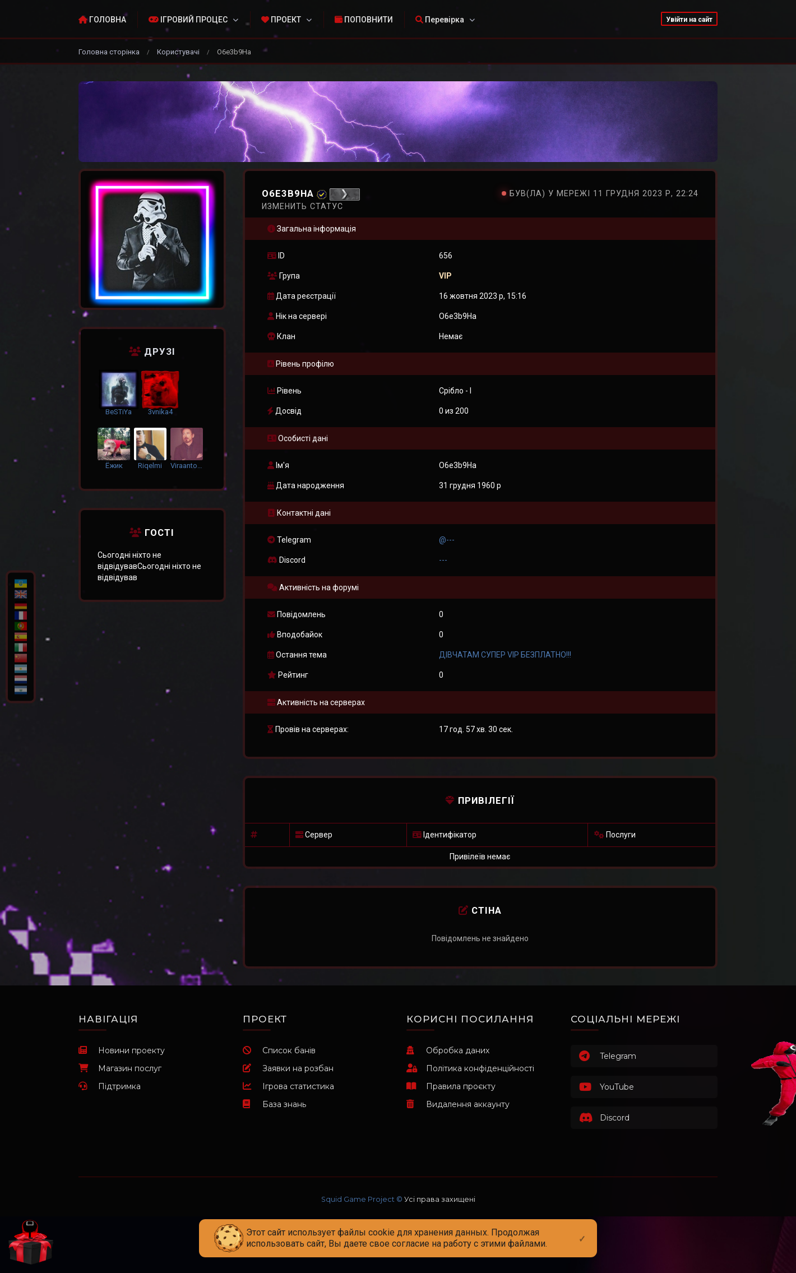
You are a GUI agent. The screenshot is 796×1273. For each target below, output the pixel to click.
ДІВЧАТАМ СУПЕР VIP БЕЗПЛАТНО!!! (505, 654)
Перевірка (439, 19)
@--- (447, 539)
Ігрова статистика (288, 1086)
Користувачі (178, 52)
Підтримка (109, 1086)
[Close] (582, 1230)
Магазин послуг (119, 1068)
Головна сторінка (109, 52)
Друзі (152, 351)
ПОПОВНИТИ (364, 19)
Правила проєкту (451, 1086)
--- (443, 560)
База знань (274, 1104)
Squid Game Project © (361, 1199)
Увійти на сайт (689, 20)
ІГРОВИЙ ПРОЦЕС (188, 19)
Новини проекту (121, 1050)
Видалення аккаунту (458, 1104)
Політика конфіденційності (470, 1068)
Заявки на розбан (288, 1068)
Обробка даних (447, 1050)
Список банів (279, 1050)
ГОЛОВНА (102, 19)
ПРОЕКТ (281, 19)
